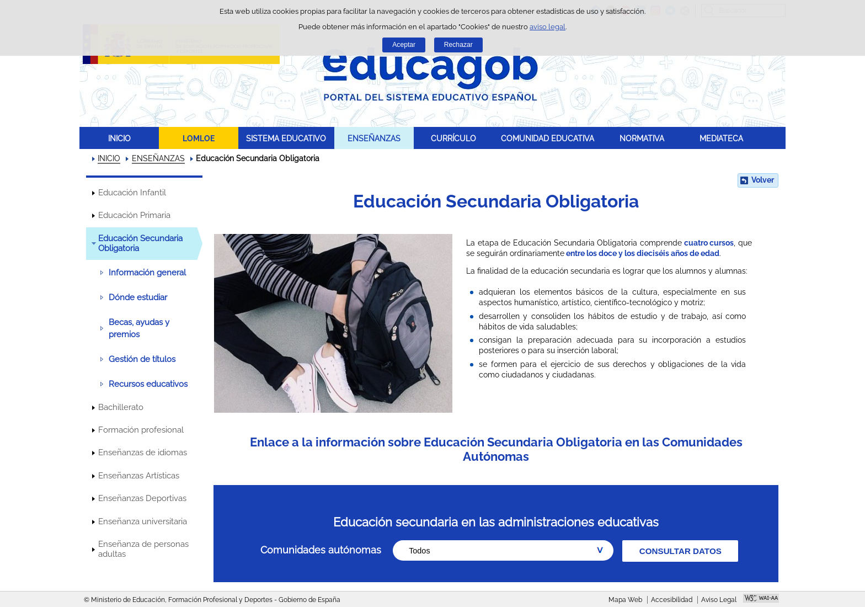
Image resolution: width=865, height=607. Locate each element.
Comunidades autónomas (320, 550)
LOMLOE (199, 138)
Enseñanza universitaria (142, 521)
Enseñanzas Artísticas (138, 476)
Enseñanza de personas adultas (143, 549)
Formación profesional (141, 430)
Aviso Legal (718, 600)
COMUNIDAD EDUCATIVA (547, 138)
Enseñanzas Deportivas (142, 498)
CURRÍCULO (453, 138)
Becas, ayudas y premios (139, 328)
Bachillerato (120, 407)
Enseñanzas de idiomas (142, 452)
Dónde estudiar (138, 297)
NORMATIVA (642, 138)
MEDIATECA (721, 138)
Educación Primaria (134, 215)
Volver (762, 179)
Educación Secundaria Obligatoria (140, 243)
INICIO (119, 138)
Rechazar (458, 45)
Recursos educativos (148, 384)
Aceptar (403, 45)
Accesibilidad (671, 600)
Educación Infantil (132, 193)
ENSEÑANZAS (374, 138)
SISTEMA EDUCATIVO (286, 138)
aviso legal (547, 27)
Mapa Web (625, 600)
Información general (147, 273)
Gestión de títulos (142, 359)
